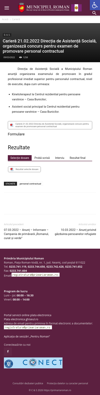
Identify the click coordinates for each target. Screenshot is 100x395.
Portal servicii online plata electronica (27, 315)
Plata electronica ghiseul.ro (21, 319)
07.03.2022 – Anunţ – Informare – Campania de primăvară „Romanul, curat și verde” (26, 234)
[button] (95, 5)
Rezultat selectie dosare (27, 169)
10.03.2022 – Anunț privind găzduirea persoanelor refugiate (75, 232)
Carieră (16, 19)
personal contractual (30, 183)
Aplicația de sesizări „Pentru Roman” (27, 336)
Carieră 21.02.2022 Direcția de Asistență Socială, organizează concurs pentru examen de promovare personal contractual (52, 125)
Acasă (5, 19)
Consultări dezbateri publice (27, 383)
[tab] (20, 158)
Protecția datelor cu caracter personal (67, 383)
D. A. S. (7, 34)
